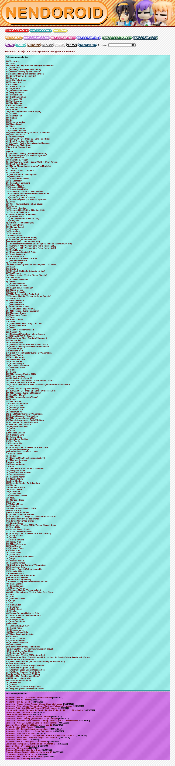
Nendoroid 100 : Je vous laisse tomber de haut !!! (28, 729)
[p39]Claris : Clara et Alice (17, 307)
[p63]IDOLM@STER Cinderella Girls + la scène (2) (28, 533)
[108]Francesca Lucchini (17, 91)
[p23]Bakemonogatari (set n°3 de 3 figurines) (26, 200)
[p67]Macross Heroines (16, 460)
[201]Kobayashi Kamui (16, 326)
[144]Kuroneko (12, 229)
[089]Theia (10, 126)
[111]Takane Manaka (15, 185)
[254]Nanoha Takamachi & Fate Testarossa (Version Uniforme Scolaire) (38, 384)
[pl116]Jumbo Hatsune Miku (18, 678)
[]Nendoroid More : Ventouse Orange (22, 519)
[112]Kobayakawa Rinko (17, 189)
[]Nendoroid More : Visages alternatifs (23, 647)
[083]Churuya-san (14, 116)
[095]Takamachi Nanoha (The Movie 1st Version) (28, 132)
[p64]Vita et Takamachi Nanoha (20, 515)
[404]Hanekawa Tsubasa (17, 643)
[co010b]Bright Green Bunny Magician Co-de (26, 670)
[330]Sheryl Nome (14, 454)
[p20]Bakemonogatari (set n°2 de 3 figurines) (26, 156)
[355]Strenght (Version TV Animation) (23, 483)
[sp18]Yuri (10, 202)
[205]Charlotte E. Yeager (17, 160)
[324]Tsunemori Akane (16, 464)
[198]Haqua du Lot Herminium (19, 288)
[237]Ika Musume (13, 273)
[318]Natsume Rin (14, 443)
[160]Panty (10, 267)
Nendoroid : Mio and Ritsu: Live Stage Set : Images (29, 731)
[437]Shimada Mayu (15, 630)
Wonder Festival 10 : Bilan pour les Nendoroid (27, 742)
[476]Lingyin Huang (14, 523)
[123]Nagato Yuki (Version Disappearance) (25, 191)
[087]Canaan (11, 114)
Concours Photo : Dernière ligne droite (23, 750)
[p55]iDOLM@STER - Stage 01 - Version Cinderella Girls (31, 391)
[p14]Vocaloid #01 (14, 99)
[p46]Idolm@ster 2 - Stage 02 (19, 378)
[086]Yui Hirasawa (14, 101)
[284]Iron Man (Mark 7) (16, 395)
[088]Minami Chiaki (14, 124)
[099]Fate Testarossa (15, 135)
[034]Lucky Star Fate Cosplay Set (21, 76)
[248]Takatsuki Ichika (15, 359)
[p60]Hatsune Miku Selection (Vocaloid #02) (25, 458)
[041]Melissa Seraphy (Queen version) (23, 72)
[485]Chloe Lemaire (14, 584)
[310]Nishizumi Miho (15, 435)
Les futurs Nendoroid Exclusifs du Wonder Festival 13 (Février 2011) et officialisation (44, 710)
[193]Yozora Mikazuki (15, 292)
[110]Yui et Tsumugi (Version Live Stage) (24, 204)
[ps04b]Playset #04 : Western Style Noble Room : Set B (31, 248)
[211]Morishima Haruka (16, 260)
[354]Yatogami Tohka (15, 487)
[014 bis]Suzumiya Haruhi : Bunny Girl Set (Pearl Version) (32, 162)
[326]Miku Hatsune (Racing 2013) (21, 508)
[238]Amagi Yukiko (14, 355)
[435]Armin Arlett (13, 605)
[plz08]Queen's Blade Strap (18, 145)
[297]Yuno (10, 428)
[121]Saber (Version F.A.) (17, 195)
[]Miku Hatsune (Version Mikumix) (21, 239)
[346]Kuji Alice (12, 506)
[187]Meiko (11, 328)
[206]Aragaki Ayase (14, 319)
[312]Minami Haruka (15, 305)
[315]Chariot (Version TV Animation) (22, 416)
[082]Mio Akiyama (14, 103)
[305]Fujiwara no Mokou (17, 426)
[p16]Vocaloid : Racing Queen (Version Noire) (26, 153)
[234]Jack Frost (13, 277)
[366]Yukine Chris (14, 437)
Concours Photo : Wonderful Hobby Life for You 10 (29, 752)
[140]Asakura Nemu (15, 225)
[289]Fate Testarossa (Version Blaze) (22, 389)
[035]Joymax (11, 78)
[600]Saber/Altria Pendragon (19, 680)
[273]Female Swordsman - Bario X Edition (25, 420)
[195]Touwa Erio (13, 298)
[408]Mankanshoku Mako (17, 632)
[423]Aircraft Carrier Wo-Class (19, 651)
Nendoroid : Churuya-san (17, 748)
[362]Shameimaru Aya (16, 475)
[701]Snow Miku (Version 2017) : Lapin (23, 687)
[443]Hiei (10, 596)
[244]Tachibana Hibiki (15, 368)
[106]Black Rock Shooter (17, 164)
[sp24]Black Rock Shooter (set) (20, 223)
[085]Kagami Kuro (14, 82)
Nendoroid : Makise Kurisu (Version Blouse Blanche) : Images (34, 704)
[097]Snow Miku (13, 172)
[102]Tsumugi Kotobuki (16, 107)
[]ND (8, 149)
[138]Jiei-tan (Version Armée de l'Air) (22, 219)
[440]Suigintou (12, 607)
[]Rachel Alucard (13, 510)
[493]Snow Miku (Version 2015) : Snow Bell (25, 655)
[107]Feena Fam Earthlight (18, 183)
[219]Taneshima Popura (16, 315)
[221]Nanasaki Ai (13, 332)
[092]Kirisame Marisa (15, 122)
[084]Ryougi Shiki (14, 95)
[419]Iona (10, 594)
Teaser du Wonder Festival (18, 714)
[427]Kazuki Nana (14, 628)
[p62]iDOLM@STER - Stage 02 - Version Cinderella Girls (31, 517)
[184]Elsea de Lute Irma (16, 286)
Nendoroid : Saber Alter (16, 740)
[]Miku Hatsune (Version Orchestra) (22, 422)
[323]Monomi (12, 485)
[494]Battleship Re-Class (17, 653)
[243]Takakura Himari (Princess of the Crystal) (27, 344)
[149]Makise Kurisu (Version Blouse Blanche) (26, 275)
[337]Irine (10, 387)
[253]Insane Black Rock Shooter (20, 382)
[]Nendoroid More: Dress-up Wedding (23, 674)
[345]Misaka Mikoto (14, 479)
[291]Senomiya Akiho (15, 408)
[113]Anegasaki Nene (15, 187)
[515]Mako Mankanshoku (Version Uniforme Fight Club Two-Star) (35, 661)
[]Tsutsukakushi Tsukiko (17, 439)
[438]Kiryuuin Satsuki (15, 622)
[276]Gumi (10, 370)
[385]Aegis (10, 502)
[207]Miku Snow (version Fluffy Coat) (22, 294)
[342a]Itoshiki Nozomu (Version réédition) (24, 468)
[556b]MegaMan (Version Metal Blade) (23, 676)
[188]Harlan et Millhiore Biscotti (20, 330)
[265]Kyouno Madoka (15, 376)
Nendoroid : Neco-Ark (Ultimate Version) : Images (28, 716)
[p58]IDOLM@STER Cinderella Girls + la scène (27, 447)
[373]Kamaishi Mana (15, 571)
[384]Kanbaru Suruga (15, 563)
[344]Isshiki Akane (14, 489)
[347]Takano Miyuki (14, 504)
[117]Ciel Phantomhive (16, 97)
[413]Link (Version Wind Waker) (20, 556)
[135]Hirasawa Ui (13, 233)
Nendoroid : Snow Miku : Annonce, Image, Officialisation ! (32, 737)
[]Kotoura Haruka (13, 462)
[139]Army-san (12, 221)
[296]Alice (10, 431)
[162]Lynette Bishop (15, 158)
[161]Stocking (12, 269)
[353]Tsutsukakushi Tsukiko (18, 473)
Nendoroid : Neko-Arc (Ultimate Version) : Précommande (31, 723)
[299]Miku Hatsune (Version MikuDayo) (23, 393)
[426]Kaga (10, 601)
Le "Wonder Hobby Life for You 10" (22, 754)
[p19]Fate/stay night (15, 137)
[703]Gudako (11, 684)
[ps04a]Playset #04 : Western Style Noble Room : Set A (31, 246)
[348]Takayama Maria (15, 470)
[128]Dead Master (14, 181)
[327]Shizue (11, 456)
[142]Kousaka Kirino (15, 216)
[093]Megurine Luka (15, 93)
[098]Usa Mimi (12, 84)
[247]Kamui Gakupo (15, 363)
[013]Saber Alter (13, 67)
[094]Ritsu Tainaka (14, 105)
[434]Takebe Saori (14, 609)
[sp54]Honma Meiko (15, 300)
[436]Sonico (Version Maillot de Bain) (22, 613)
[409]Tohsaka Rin (13, 645)
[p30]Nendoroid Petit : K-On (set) (21, 214)
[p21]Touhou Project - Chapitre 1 (20, 170)
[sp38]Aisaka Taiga (14, 263)
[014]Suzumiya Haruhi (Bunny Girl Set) (23, 70)
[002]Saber (10, 63)
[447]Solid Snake (13, 617)
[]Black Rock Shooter (15, 433)
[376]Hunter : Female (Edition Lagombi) (24, 569)
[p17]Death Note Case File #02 (19, 141)
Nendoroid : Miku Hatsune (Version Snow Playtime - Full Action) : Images (39, 706)
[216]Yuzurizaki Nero (15, 256)
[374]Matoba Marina (15, 573)
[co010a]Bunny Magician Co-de (20, 668)
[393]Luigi (10, 559)
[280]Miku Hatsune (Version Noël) (21, 418)
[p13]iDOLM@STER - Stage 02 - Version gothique (28, 139)
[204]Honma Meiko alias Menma (20, 309)
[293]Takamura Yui (14, 412)
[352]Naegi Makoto (14, 536)
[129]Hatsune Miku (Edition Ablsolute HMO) (25, 210)
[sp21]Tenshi (11, 168)
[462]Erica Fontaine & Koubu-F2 (20, 575)
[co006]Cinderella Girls (16, 663)
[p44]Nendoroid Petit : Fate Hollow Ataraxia (25, 334)
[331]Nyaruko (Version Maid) (19, 531)
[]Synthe (9, 151)
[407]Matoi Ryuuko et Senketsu (20, 634)
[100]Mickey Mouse (14, 177)
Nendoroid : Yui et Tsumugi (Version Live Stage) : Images (32, 719)
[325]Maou (10, 498)
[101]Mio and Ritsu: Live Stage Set (21, 174)
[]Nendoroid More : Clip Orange (20, 521)
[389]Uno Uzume (13, 546)
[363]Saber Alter (13, 554)
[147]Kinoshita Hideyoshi (17, 179)
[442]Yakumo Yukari (15, 561)
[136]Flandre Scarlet (15, 227)
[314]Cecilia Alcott (14, 494)
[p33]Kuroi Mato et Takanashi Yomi (21, 258)
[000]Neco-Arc (12, 61)
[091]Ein (9, 120)
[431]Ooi (9, 603)
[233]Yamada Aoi (13, 340)
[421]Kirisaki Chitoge (15, 638)
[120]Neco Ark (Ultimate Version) (20, 198)
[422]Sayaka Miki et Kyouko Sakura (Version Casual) (29, 649)
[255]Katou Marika (14, 361)
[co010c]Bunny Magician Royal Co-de (23, 672)
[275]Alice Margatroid (15, 357)
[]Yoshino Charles (14, 481)
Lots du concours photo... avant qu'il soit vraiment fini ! (31, 744)
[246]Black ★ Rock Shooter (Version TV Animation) (29, 353)
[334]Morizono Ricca (15, 500)
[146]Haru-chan (13, 231)
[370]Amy (10, 466)
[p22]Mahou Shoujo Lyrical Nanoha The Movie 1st (28, 166)
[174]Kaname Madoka (15, 284)
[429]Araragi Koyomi (15, 619)
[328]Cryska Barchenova (17, 403)
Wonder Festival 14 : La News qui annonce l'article (29, 698)
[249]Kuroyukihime (14, 342)
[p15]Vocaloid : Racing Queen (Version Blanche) (28, 143)
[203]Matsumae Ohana (16, 313)
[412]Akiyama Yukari (15, 548)
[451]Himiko (11, 611)
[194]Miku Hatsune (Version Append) (22, 311)
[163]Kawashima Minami (17, 279)
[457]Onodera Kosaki (15, 598)
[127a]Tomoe (11, 206)
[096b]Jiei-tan (12, 109)
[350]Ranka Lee (13, 491)
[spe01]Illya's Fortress (16, 80)
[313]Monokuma (13, 445)
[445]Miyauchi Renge (15, 588)
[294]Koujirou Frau (14, 410)
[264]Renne (11, 372)
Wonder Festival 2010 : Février (19, 727)
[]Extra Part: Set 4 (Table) (17, 577)
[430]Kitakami (12, 636)
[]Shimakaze (11, 624)
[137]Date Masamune (15, 128)
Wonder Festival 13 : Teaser (18, 700)
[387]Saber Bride (13, 552)
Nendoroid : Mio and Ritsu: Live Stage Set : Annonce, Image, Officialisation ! (41, 735)
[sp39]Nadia (11, 281)
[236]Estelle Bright (14, 349)
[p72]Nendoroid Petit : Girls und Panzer (24, 615)
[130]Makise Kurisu (14, 235)
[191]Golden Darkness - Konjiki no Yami (24, 323)
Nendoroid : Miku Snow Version (20, 733)
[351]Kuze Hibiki (13, 527)
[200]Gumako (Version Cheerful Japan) (23, 112)
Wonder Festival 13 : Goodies (19, 702)
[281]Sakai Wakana (14, 405)
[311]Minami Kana (14, 302)
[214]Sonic (10, 321)
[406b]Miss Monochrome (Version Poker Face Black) (29, 592)
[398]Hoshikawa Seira (15, 567)
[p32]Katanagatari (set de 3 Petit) (21, 252)
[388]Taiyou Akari (13, 542)
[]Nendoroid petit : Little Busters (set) (23, 242)
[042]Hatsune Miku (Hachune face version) (25, 74)
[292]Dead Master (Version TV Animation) (24, 414)
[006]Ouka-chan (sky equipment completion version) (30, 65)
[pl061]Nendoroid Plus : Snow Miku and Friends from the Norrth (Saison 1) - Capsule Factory (48, 657)
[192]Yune (10, 317)
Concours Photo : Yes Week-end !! (21, 746)
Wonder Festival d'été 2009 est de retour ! (25, 756)
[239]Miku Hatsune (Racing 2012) (21, 374)
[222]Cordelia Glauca (15, 254)
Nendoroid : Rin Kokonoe (17, 758)
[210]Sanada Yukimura (16, 130)
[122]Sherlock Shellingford (18, 212)
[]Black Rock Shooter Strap (18, 147)
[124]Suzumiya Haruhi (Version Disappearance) (27, 193)
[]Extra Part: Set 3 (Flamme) (18, 580)
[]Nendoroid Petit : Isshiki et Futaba (22, 452)
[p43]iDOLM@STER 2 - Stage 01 (20, 336)
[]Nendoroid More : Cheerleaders (21, 659)
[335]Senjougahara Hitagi (17, 449)
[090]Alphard (11, 118)
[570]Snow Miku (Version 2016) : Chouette (25, 666)
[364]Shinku (11, 538)
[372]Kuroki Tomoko (15, 540)
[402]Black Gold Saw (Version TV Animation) (26, 565)
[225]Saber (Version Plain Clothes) (21, 237)
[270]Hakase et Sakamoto (17, 366)
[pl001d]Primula (13, 88)
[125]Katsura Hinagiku (16, 208)
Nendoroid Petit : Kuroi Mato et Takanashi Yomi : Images (31, 708)
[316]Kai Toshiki (13, 441)
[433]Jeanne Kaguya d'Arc (18, 626)
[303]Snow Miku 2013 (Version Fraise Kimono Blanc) (29, 380)
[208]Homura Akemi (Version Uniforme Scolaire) (27, 346)
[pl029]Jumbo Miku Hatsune (18, 424)
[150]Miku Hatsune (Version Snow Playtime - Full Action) (31, 265)
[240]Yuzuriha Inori (14, 351)
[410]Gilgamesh (13, 550)
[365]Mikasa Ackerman (16, 544)
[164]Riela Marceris (14, 250)
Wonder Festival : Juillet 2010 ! (20, 712)
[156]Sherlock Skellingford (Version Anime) (25, 271)
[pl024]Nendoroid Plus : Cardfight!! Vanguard (26, 338)
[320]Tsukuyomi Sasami (17, 496)
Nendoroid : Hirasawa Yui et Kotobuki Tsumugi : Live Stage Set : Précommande (42, 721)
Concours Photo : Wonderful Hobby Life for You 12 (29, 725)
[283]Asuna (11, 399)
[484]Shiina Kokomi (14, 586)
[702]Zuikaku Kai (13, 682)
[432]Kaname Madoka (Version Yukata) (23, 590)
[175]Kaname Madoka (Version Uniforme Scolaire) (28, 296)
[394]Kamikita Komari (15, 477)
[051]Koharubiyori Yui (16, 86)
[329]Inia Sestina (13, 401)
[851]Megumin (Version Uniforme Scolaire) (25, 689)
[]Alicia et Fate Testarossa (17, 512)
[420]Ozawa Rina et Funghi (18, 529)
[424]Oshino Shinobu (15, 640)
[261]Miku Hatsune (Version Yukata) (22, 397)
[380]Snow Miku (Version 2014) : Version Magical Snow (31, 525)
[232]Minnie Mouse (14, 290)
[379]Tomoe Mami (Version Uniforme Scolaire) (26, 582)
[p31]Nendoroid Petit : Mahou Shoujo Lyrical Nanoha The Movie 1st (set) (39, 244)
